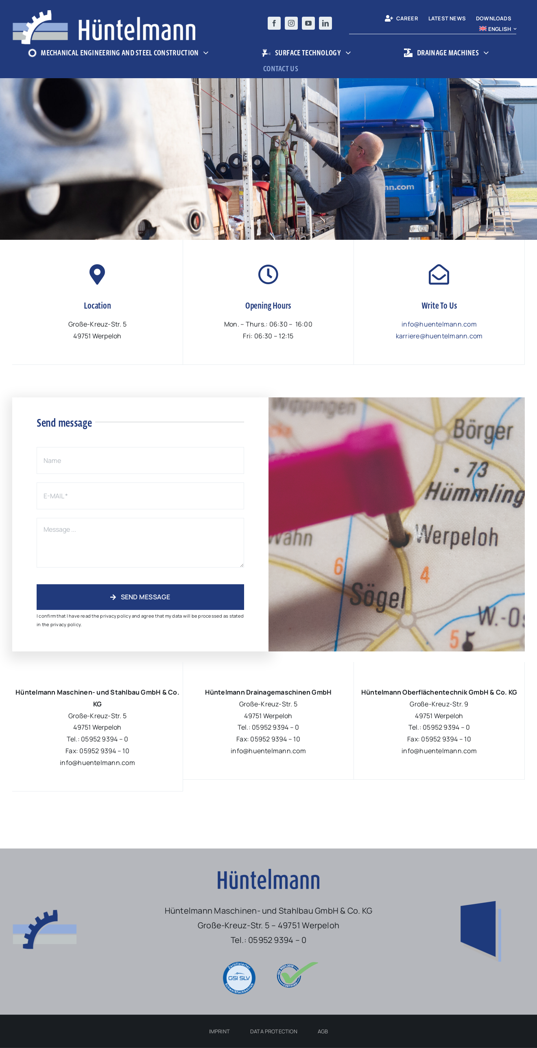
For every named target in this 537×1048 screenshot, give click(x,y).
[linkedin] (325, 23)
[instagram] (291, 23)
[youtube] (308, 23)
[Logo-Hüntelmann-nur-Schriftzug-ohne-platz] (268, 872)
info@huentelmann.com (439, 324)
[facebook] (274, 23)
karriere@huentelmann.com (439, 335)
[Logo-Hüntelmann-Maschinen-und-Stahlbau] (103, 13)
